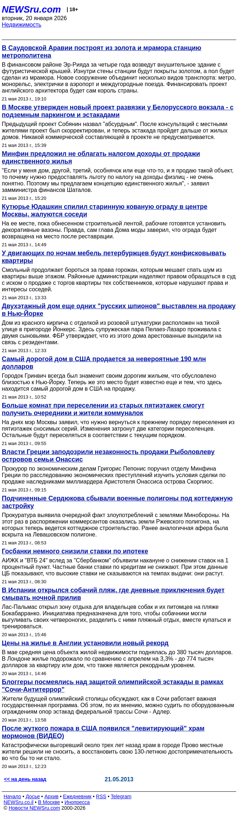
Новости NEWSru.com (34, 808)
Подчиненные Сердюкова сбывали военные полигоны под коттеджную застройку (117, 502)
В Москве (49, 802)
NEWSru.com (31, 9)
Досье (32, 796)
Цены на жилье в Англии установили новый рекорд (85, 643)
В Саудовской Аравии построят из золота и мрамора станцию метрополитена (101, 51)
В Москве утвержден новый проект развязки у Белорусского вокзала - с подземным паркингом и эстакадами (117, 111)
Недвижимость (21, 25)
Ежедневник (77, 796)
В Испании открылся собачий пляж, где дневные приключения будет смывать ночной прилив (113, 594)
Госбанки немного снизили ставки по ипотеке (75, 551)
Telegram (121, 796)
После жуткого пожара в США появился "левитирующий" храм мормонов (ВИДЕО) (103, 732)
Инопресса (77, 802)
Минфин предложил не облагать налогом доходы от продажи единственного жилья (101, 157)
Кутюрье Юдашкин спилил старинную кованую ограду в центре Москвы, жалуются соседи (104, 210)
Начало (12, 796)
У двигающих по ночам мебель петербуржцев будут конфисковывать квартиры (114, 257)
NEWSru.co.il (18, 802)
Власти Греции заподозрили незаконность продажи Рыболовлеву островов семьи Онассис (108, 455)
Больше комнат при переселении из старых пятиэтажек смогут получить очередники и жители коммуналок (103, 409)
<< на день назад (25, 779)
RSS (101, 796)
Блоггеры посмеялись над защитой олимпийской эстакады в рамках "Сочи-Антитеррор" (112, 685)
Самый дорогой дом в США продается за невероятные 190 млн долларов (104, 362)
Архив (52, 796)
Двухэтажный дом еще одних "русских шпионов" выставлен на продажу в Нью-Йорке (118, 309)
